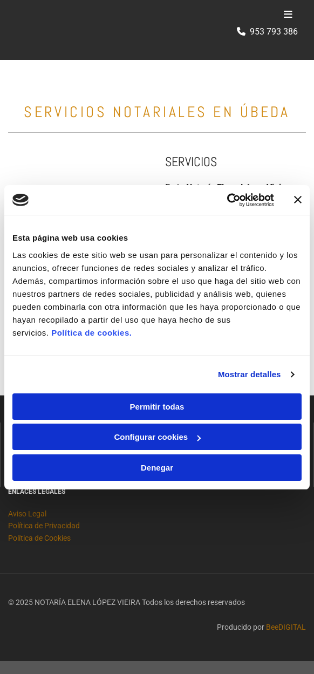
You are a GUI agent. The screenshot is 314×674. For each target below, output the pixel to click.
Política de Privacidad (44, 525)
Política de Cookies (39, 538)
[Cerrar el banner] (298, 199)
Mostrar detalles (249, 374)
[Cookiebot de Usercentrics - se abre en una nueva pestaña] (227, 200)
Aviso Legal (27, 513)
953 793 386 (274, 31)
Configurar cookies (157, 436)
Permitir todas (157, 406)
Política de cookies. (91, 332)
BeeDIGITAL (286, 627)
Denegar (157, 467)
